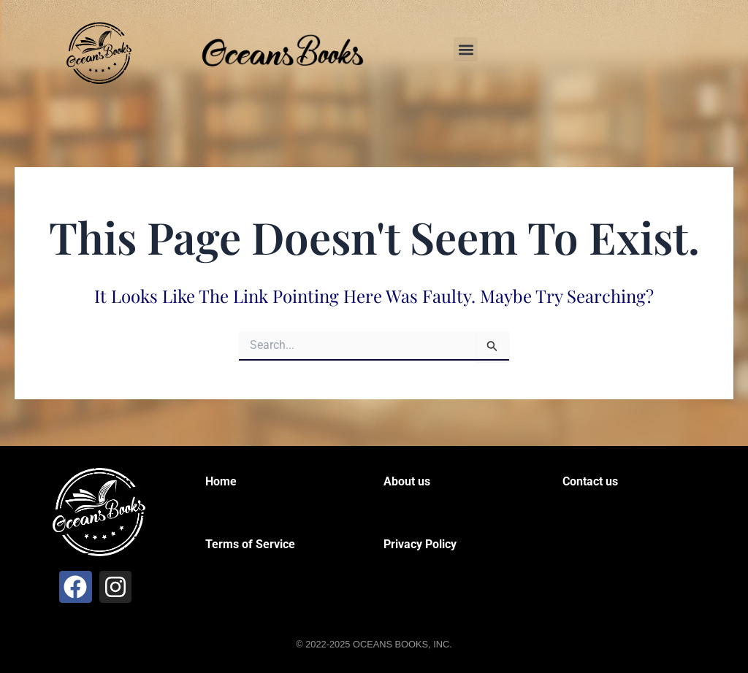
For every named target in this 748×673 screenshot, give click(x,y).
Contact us (590, 481)
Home (221, 481)
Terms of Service (250, 544)
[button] (466, 49)
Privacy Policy (420, 544)
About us (406, 481)
